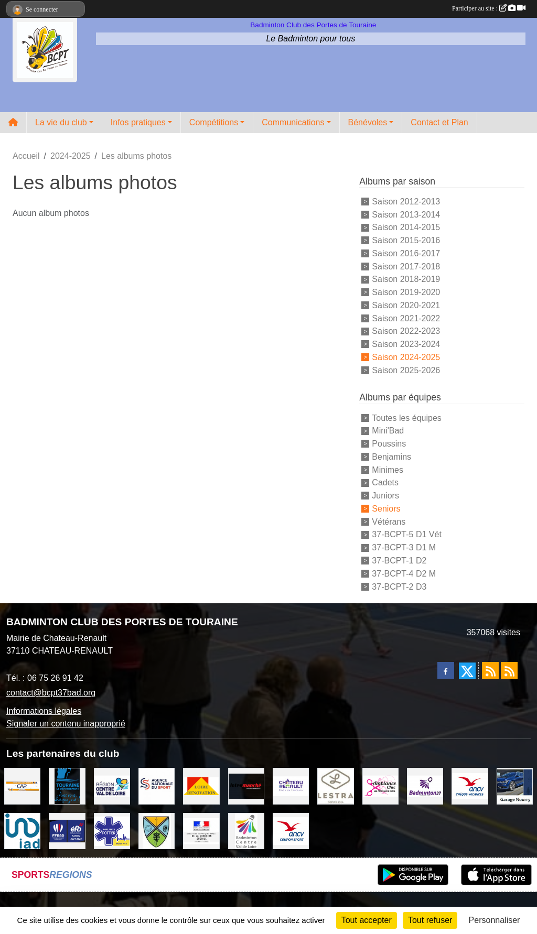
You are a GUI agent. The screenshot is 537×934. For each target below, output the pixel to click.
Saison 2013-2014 (406, 214)
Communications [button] (293, 122)
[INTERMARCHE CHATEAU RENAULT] (246, 785)
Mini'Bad (388, 430)
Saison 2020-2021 (406, 305)
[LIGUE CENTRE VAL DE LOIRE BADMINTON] (246, 830)
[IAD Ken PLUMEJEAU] (22, 830)
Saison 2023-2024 (406, 344)
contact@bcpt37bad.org (50, 692)
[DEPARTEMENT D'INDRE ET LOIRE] (67, 785)
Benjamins (391, 456)
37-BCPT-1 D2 (399, 560)
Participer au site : (488, 8)
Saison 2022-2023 (406, 331)
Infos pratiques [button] (138, 122)
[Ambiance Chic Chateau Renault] (380, 785)
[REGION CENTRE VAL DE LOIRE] (112, 785)
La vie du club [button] (61, 122)
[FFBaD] (67, 830)
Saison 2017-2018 (406, 266)
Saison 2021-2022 (406, 317)
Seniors (386, 508)
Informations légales (43, 711)
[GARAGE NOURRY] (515, 785)
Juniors (385, 495)
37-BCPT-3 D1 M (404, 547)
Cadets (385, 482)
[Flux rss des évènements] (509, 670)
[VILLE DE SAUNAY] (156, 830)
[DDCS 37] (201, 830)
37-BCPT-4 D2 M (404, 573)
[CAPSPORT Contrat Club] (22, 785)
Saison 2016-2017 (406, 253)
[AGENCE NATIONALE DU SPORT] (156, 785)
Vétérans (388, 521)
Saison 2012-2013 (406, 201)
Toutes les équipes (407, 417)
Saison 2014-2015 (406, 227)
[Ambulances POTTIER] (112, 830)
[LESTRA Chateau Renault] (335, 785)
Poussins (389, 443)
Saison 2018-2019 (406, 279)
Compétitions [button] (213, 122)
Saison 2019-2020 (406, 292)
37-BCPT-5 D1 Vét (407, 534)
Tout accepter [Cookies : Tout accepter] (366, 920)
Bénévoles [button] (368, 122)
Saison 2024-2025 (406, 357)
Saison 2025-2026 (406, 369)
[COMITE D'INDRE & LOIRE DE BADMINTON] (425, 785)
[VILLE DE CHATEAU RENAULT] (291, 785)
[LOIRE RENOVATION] (201, 785)
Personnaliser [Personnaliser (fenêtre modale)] (494, 920)
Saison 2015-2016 (406, 240)
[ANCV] (470, 785)
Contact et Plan (439, 122)
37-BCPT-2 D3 (399, 586)
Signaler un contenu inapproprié (65, 723)
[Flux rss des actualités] (490, 670)
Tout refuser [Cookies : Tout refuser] (430, 920)
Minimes (387, 469)
